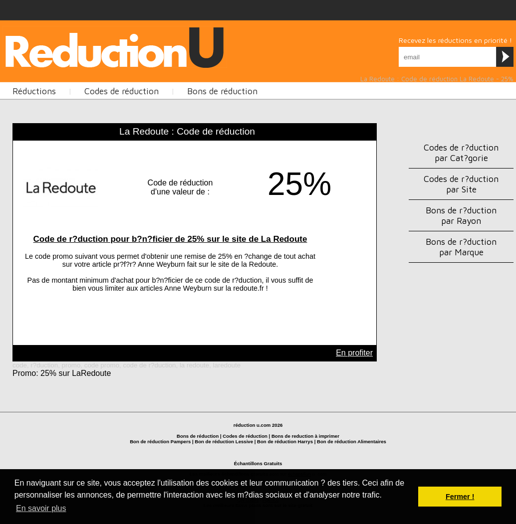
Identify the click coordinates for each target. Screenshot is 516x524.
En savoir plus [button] (41, 508)
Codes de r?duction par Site (461, 184)
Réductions (34, 91)
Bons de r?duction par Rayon (461, 215)
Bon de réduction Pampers (160, 441)
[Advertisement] (184, 45)
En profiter (354, 353)
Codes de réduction (121, 91)
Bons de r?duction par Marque (461, 246)
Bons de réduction (222, 91)
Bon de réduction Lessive (224, 441)
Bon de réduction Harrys (285, 441)
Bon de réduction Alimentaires (351, 441)
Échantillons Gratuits (258, 463)
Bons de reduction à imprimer (305, 436)
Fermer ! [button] (460, 497)
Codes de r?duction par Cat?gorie (461, 152)
